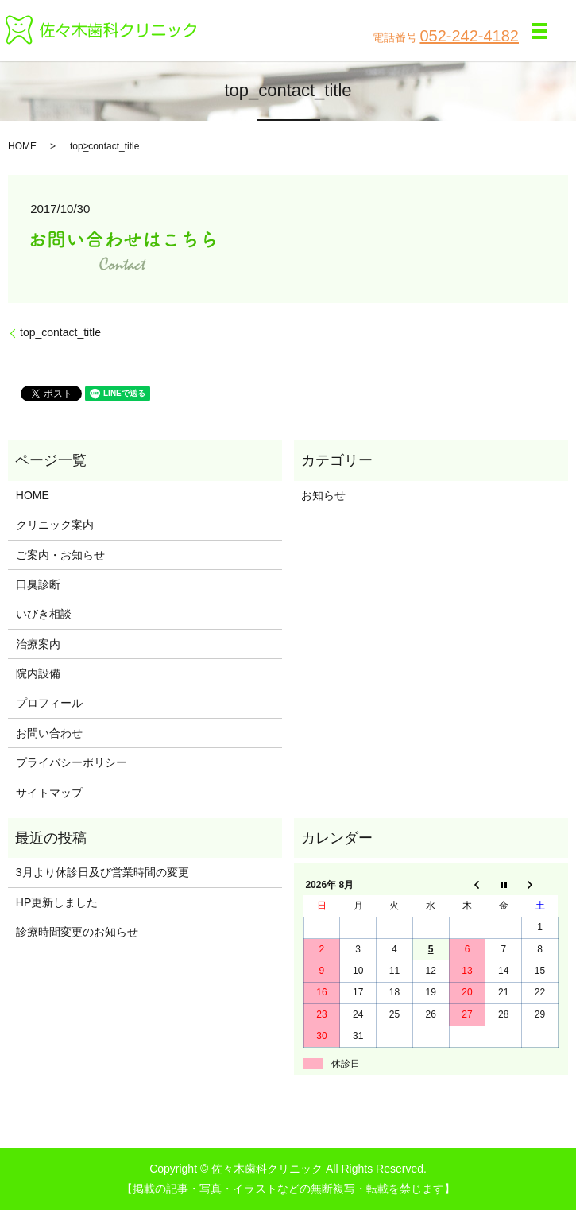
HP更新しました (57, 902)
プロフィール (49, 702)
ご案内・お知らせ (60, 555)
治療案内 (38, 644)
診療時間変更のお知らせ (77, 931)
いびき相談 (44, 613)
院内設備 (38, 673)
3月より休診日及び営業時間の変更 (102, 872)
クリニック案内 (55, 524)
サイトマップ (49, 792)
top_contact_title (60, 332)
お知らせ (323, 495)
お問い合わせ (49, 733)
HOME (22, 146)
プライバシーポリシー (71, 762)
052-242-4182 (469, 36)
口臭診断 (38, 584)
